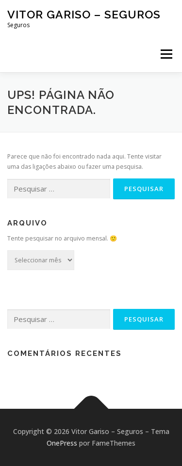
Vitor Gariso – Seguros (84, 14)
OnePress (62, 443)
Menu (166, 54)
